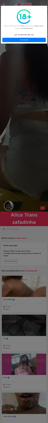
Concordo (24, 40)
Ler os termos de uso (24, 35)
